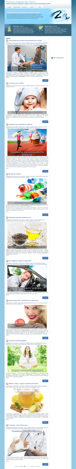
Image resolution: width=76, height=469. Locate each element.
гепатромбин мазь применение (39, 44)
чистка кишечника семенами (19, 221)
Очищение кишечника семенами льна (20, 217)
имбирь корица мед (17, 387)
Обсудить (45, 80)
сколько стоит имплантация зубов (16, 304)
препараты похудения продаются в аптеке (19, 128)
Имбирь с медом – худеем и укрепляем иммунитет (23, 383)
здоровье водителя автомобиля (26, 264)
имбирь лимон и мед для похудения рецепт (30, 387)
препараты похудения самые (35, 128)
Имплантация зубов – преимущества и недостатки (23, 300)
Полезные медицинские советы (20, 2)
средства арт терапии (15, 177)
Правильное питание (34, 263)
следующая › (32, 466)
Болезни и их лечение (34, 43)
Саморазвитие (39, 176)
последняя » (38, 466)
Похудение (32, 126)
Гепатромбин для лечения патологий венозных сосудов (25, 40)
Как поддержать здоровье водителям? (20, 260)
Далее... (8, 77)
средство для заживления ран (37, 428)
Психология (32, 176)
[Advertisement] (60, 47)
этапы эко (12, 86)
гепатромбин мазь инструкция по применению (22, 44)
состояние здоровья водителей (40, 264)
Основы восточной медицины (17, 340)
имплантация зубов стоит (32, 303)
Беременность (33, 85)
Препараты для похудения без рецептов (21, 124)
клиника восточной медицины (20, 344)
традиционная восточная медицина (34, 344)
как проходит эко (42, 85)
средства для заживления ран (24, 428)
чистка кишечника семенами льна (33, 221)
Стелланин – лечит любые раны (18, 425)
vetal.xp (23, 43)
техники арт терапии (25, 177)
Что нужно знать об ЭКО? (16, 83)
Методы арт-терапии (15, 174)
